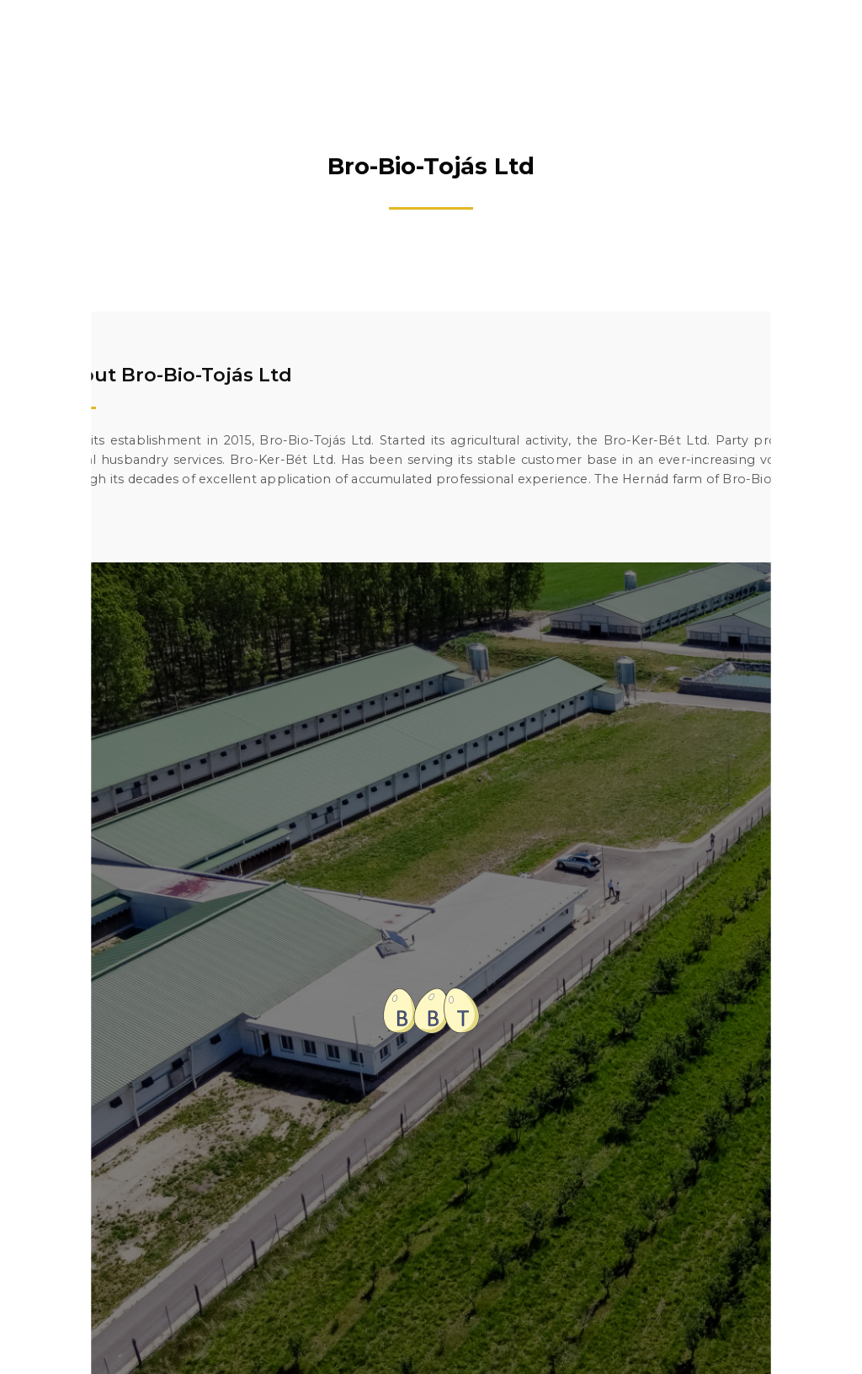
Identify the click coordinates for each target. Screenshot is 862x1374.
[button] (828, 33)
